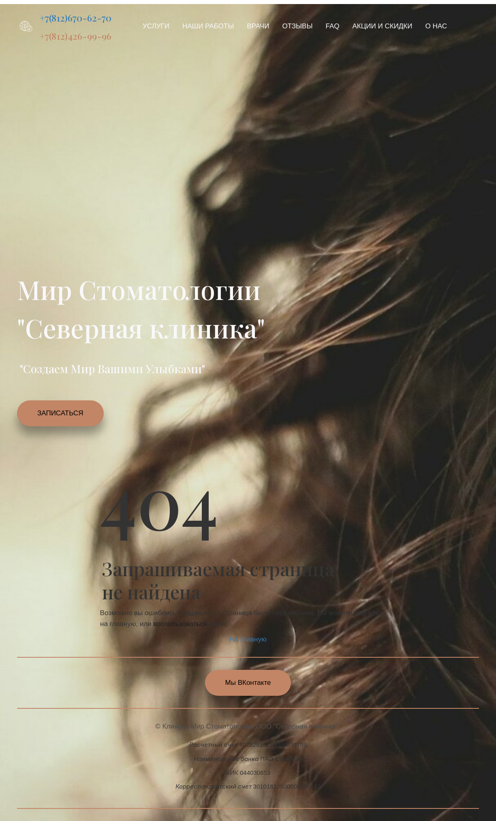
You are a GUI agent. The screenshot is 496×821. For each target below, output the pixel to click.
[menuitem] (156, 26)
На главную (247, 639)
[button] (156, 26)
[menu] (301, 26)
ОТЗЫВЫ (297, 26)
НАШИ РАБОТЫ (208, 26)
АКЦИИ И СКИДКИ (383, 26)
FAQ (333, 26)
